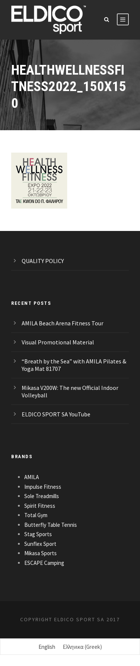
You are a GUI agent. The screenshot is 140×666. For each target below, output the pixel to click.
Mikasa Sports (40, 553)
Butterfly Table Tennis (50, 524)
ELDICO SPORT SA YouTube (56, 414)
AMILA (31, 477)
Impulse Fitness (42, 486)
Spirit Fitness (39, 505)
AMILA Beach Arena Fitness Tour (62, 323)
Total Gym (35, 515)
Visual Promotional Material (58, 342)
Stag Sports (38, 534)
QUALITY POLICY (43, 261)
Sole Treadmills (41, 496)
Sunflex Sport (40, 543)
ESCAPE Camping (44, 562)
